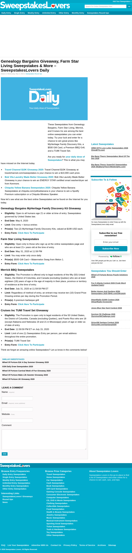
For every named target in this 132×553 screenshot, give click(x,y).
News (5, 502)
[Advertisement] (66, 36)
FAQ (3, 545)
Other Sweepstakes (55, 535)
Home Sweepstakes (55, 477)
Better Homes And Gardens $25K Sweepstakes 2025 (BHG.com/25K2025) (108, 292)
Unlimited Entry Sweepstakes (16, 483)
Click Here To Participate (31, 233)
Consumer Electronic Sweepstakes (62, 494)
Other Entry (64, 13)
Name (8, 392)
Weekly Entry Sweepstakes (15, 480)
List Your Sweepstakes (18, 545)
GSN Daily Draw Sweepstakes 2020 (17, 366)
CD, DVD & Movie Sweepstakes (61, 500)
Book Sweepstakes (55, 486)
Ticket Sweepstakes (55, 526)
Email (13, 403)
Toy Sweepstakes (54, 532)
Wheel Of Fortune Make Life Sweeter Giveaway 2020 (25, 375)
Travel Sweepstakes (55, 474)
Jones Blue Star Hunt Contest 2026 (106, 308)
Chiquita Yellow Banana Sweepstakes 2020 (27, 187)
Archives (102, 545)
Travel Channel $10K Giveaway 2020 (24, 169)
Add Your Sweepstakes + (122, 1)
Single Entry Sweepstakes (15, 477)
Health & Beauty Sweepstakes (60, 512)
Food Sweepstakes (55, 509)
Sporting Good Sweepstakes (59, 523)
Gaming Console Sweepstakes (60, 492)
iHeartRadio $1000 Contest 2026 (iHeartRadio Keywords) (105, 301)
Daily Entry (6, 13)
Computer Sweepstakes (57, 497)
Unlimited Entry (49, 13)
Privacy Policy (70, 545)
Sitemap (112, 545)
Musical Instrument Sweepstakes (61, 521)
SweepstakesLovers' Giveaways (18, 496)
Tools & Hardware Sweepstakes (61, 529)
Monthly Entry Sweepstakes (16, 486)
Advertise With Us (39, 545)
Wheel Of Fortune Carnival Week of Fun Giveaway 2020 (26, 371)
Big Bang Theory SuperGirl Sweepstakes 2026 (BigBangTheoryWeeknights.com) (109, 166)
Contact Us (56, 545)
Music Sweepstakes (55, 518)
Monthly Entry (78, 13)
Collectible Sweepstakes (57, 506)
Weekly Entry (33, 13)
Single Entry (19, 13)
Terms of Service (87, 545)
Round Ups (8, 499)
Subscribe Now (110, 248)
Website (8, 414)
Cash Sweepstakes (55, 483)
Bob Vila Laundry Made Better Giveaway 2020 (29, 177)
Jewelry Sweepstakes (56, 515)
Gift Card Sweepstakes (57, 489)
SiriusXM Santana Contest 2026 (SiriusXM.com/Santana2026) (105, 323)
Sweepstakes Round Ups (98, 13)
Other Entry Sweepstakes (14, 489)
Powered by (110, 256)
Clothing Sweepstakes (56, 503)
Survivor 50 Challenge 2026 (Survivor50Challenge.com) (103, 315)
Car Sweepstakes (54, 480)
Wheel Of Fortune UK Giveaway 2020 (18, 379)
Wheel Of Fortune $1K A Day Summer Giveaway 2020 (25, 362)
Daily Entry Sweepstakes (14, 474)
